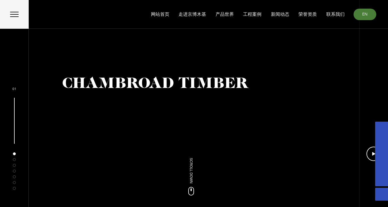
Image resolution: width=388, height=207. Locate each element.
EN (365, 14)
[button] (14, 153)
